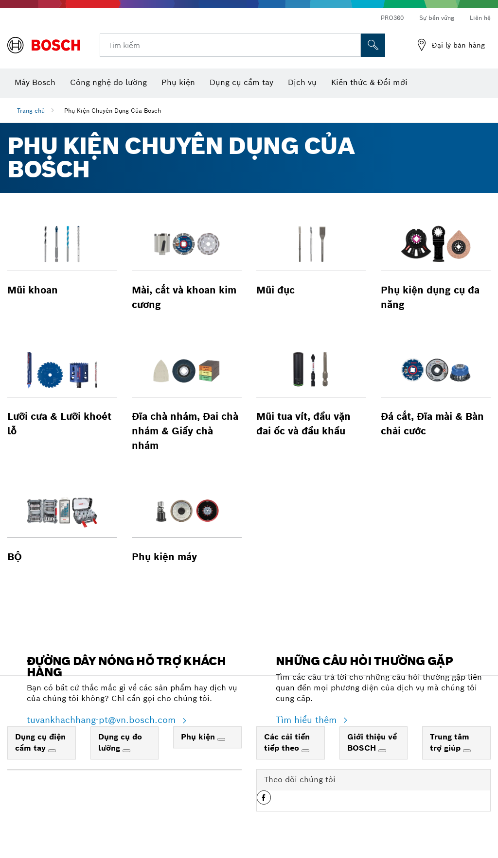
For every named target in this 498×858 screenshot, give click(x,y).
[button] (62, 257)
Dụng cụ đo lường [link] (120, 742)
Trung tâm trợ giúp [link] (449, 742)
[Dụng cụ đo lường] (126, 750)
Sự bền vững (436, 17)
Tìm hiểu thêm (307, 719)
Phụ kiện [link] (199, 737)
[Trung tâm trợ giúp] (467, 750)
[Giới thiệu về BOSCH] (382, 750)
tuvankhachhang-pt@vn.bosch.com (102, 719)
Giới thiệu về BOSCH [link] (372, 742)
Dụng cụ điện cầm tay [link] (40, 742)
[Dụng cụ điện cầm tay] (52, 750)
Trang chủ (31, 110)
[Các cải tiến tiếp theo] (305, 750)
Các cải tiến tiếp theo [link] (287, 742)
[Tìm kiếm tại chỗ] (373, 45)
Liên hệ (480, 17)
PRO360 (392, 17)
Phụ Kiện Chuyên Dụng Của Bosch (112, 110)
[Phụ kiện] (221, 739)
